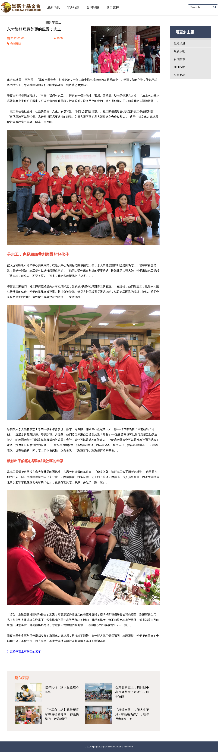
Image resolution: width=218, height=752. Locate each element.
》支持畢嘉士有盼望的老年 (24, 651)
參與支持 (112, 7)
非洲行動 (73, 7)
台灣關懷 (93, 7)
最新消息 (53, 7)
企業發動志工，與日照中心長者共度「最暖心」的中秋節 (132, 692)
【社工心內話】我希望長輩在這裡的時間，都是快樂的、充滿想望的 (62, 714)
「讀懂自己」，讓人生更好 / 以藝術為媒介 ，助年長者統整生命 (132, 714)
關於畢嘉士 (53, 22)
